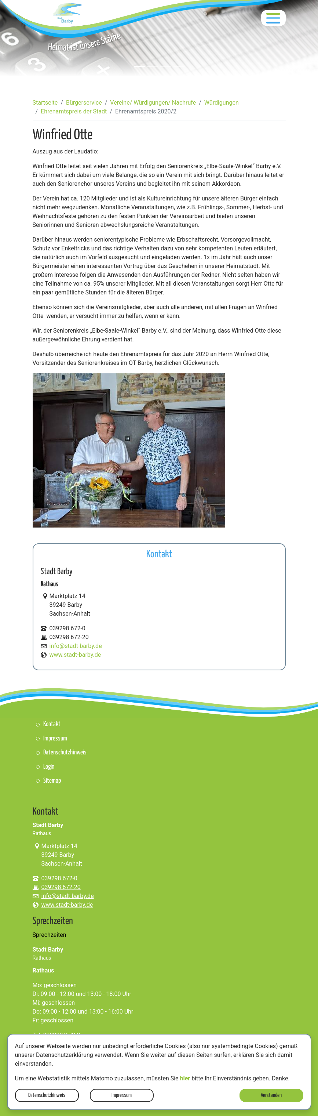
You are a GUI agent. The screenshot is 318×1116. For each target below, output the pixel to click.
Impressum (122, 1095)
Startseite (45, 102)
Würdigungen (221, 102)
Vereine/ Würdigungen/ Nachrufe (153, 102)
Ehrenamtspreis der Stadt (74, 111)
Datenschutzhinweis (46, 1095)
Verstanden (271, 1095)
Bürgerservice (84, 102)
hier (185, 1078)
